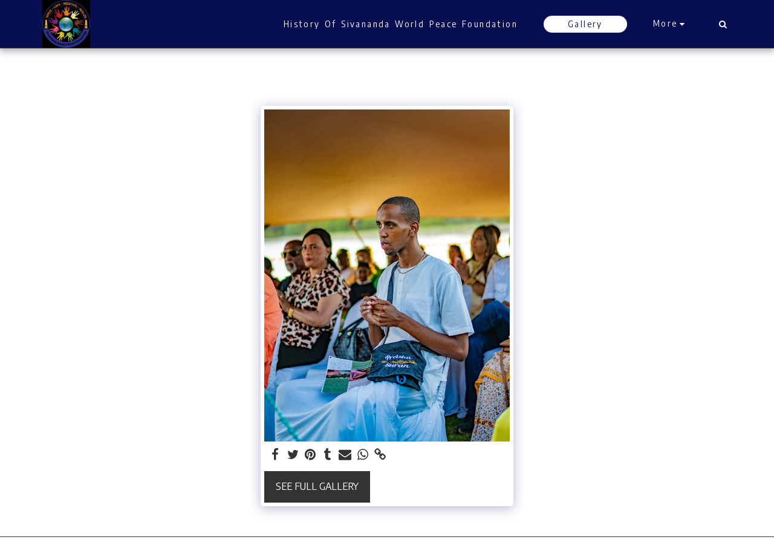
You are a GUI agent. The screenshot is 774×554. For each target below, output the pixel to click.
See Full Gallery (317, 486)
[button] (722, 24)
